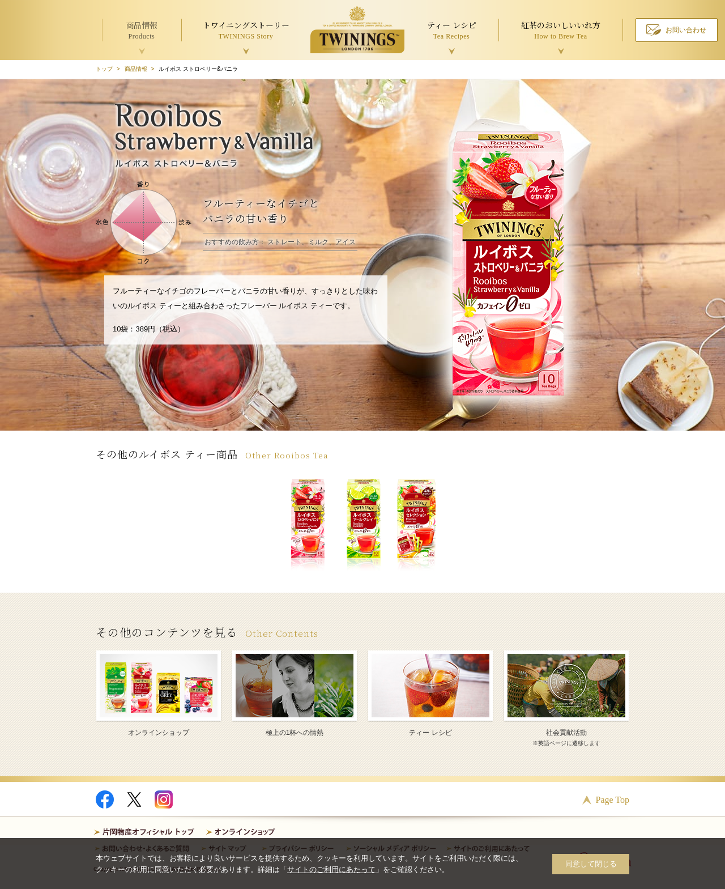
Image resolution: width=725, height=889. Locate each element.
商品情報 (136, 69)
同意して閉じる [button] (591, 864)
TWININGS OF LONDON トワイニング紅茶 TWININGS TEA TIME (357, 29)
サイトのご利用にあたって (331, 869)
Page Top (612, 800)
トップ (104, 69)
